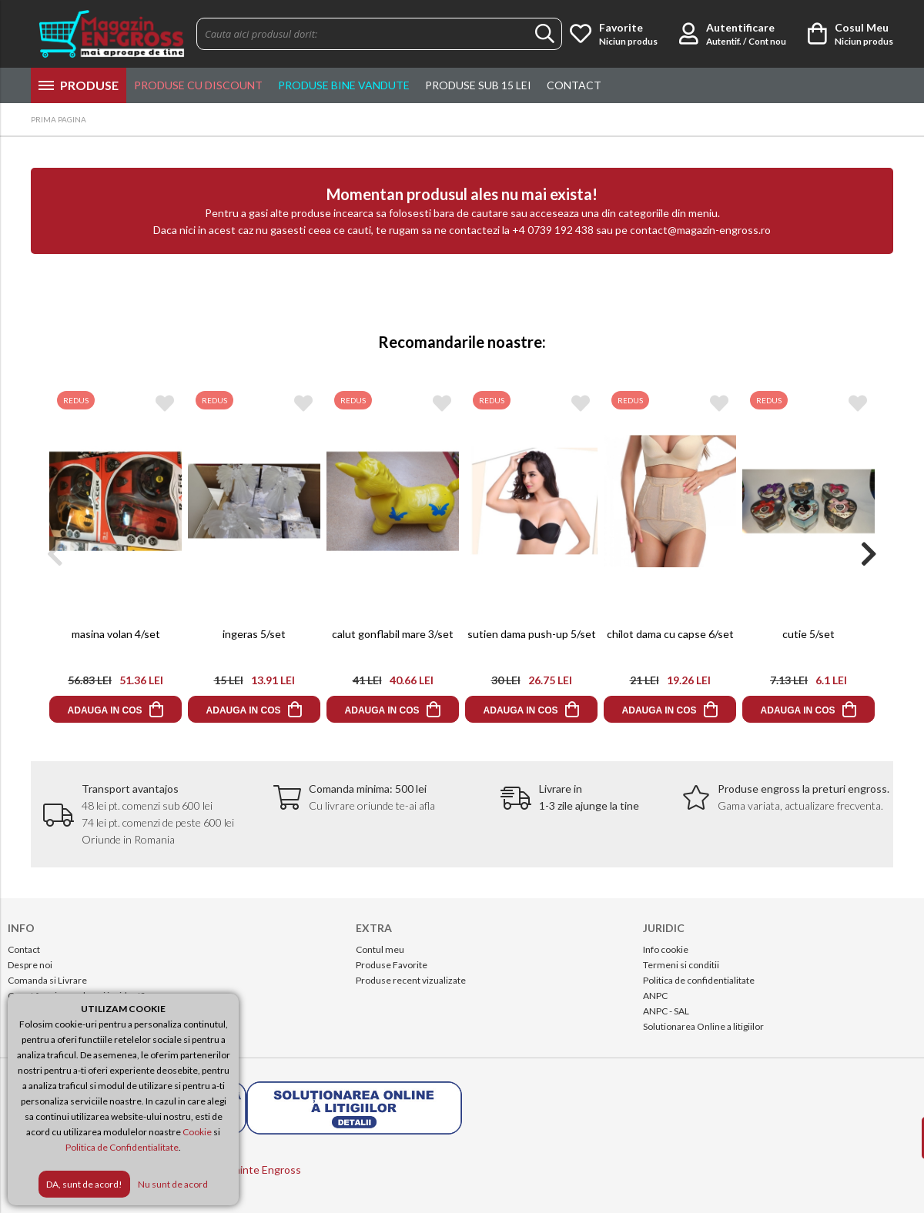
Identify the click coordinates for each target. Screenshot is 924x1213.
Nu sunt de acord (173, 1184)
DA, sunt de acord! (84, 1184)
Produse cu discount (198, 85)
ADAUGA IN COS (105, 710)
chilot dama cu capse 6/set (670, 633)
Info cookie (665, 949)
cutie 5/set (808, 633)
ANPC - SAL (666, 1011)
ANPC (655, 995)
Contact (574, 85)
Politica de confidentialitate (699, 980)
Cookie (197, 1132)
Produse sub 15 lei (478, 85)
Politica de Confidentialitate (122, 1147)
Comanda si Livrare (47, 980)
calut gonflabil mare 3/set (393, 633)
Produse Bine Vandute (344, 85)
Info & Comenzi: (788, 120)
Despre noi (30, 965)
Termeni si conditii (681, 965)
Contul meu (380, 949)
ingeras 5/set (254, 633)
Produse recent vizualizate (411, 980)
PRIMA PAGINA (58, 119)
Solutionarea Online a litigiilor (703, 1026)
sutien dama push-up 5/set (531, 633)
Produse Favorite (391, 965)
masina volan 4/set (116, 633)
